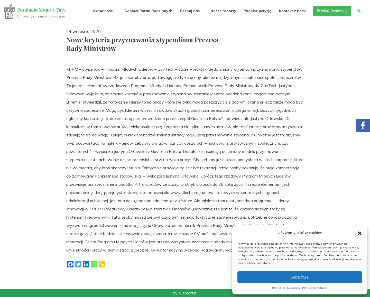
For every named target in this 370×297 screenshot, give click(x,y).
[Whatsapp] (94, 264)
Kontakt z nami (292, 10)
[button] (359, 232)
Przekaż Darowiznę (332, 11)
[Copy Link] (102, 264)
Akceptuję (300, 277)
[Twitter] (78, 264)
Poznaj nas (189, 10)
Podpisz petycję (257, 10)
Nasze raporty (223, 10)
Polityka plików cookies (286, 288)
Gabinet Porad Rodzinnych (148, 10)
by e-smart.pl (185, 292)
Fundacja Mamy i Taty (41, 10)
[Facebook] (70, 264)
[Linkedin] (86, 264)
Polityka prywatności (315, 288)
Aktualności (102, 10)
